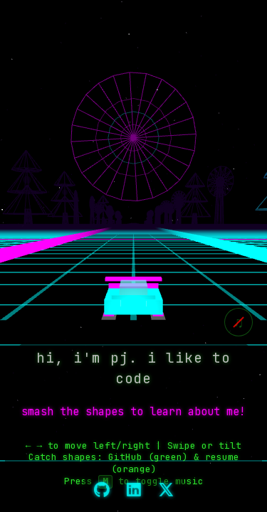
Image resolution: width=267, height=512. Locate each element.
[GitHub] (102, 491)
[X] (166, 491)
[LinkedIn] (134, 491)
